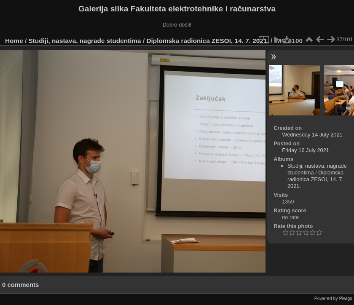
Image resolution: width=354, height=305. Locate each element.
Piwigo (345, 298)
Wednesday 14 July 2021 (312, 134)
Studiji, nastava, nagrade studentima (85, 40)
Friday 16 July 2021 (305, 150)
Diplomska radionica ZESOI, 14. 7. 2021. (207, 40)
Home (14, 40)
